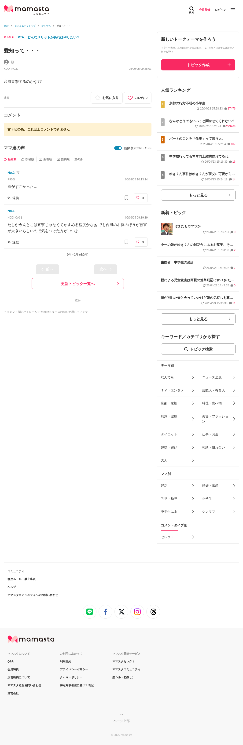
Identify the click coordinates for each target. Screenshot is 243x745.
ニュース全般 (212, 377)
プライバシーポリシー (74, 669)
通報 (6, 97)
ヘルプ (11, 587)
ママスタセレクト (123, 661)
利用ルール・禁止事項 (21, 579)
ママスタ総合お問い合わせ (24, 685)
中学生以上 (169, 511)
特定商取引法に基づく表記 (77, 685)
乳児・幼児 (169, 498)
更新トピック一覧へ (78, 284)
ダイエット (169, 434)
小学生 (207, 498)
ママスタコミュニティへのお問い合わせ (32, 595)
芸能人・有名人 (213, 390)
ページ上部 (121, 721)
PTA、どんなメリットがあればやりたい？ (49, 37)
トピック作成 (198, 65)
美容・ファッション (215, 418)
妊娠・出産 (210, 485)
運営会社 (13, 693)
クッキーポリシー (71, 677)
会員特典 (13, 669)
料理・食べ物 (212, 403)
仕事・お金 (210, 434)
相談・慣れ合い (213, 447)
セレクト (167, 537)
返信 (15, 198)
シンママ (208, 511)
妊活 (164, 485)
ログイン (220, 9)
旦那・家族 (169, 403)
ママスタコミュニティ (126, 669)
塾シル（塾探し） (123, 677)
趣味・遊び (169, 447)
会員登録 (204, 9)
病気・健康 (169, 416)
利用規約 (65, 661)
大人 (164, 460)
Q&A (10, 661)
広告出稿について (18, 677)
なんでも (167, 377)
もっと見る (198, 195)
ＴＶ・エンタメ (172, 390)
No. (11, 173)
